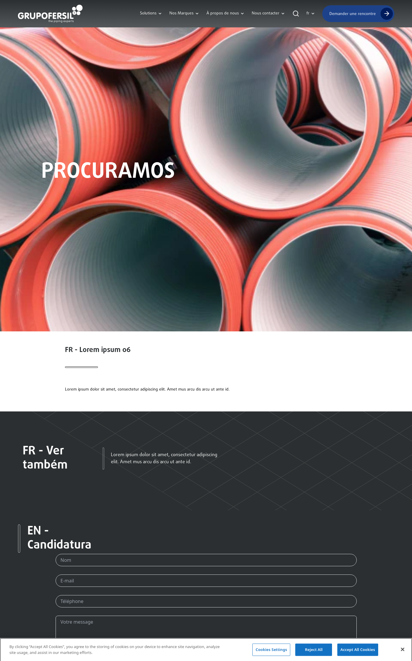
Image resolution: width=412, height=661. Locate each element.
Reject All (314, 651)
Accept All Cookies (358, 651)
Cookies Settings (271, 651)
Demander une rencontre (352, 14)
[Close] (402, 651)
